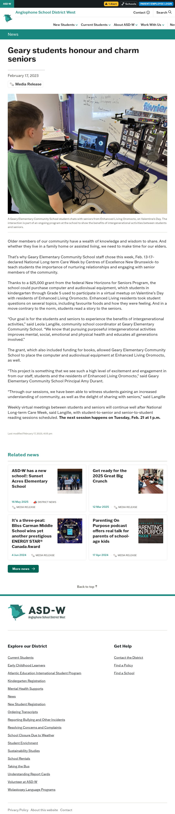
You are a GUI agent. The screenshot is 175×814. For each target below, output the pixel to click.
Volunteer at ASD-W (22, 779)
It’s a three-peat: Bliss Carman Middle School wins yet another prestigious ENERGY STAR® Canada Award (32, 530)
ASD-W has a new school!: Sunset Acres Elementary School (29, 475)
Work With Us (115, 22)
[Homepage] (45, 12)
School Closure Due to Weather (31, 732)
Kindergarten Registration (26, 678)
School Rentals (19, 755)
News (138, 22)
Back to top (87, 583)
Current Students (58, 22)
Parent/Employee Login (156, 3)
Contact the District (128, 655)
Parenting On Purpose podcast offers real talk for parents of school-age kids (111, 528)
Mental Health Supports (25, 686)
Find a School (124, 670)
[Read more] (23, 566)
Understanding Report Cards (29, 771)
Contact (141, 12)
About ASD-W (88, 22)
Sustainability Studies (24, 748)
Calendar (156, 22)
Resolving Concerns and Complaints (34, 724)
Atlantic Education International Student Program (44, 670)
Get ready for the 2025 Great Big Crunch (110, 473)
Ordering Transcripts (23, 709)
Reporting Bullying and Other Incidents (36, 717)
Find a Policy (123, 662)
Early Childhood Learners (26, 662)
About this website (44, 807)
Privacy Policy (18, 807)
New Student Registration (26, 701)
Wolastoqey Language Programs (31, 787)
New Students (28, 22)
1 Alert (111, 4)
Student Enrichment (23, 740)
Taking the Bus (18, 763)
